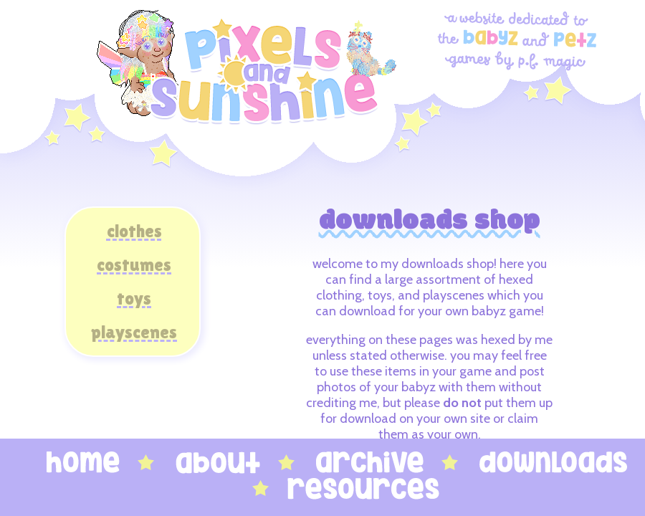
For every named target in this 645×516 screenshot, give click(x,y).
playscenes (134, 332)
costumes (134, 264)
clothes (134, 231)
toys (134, 298)
